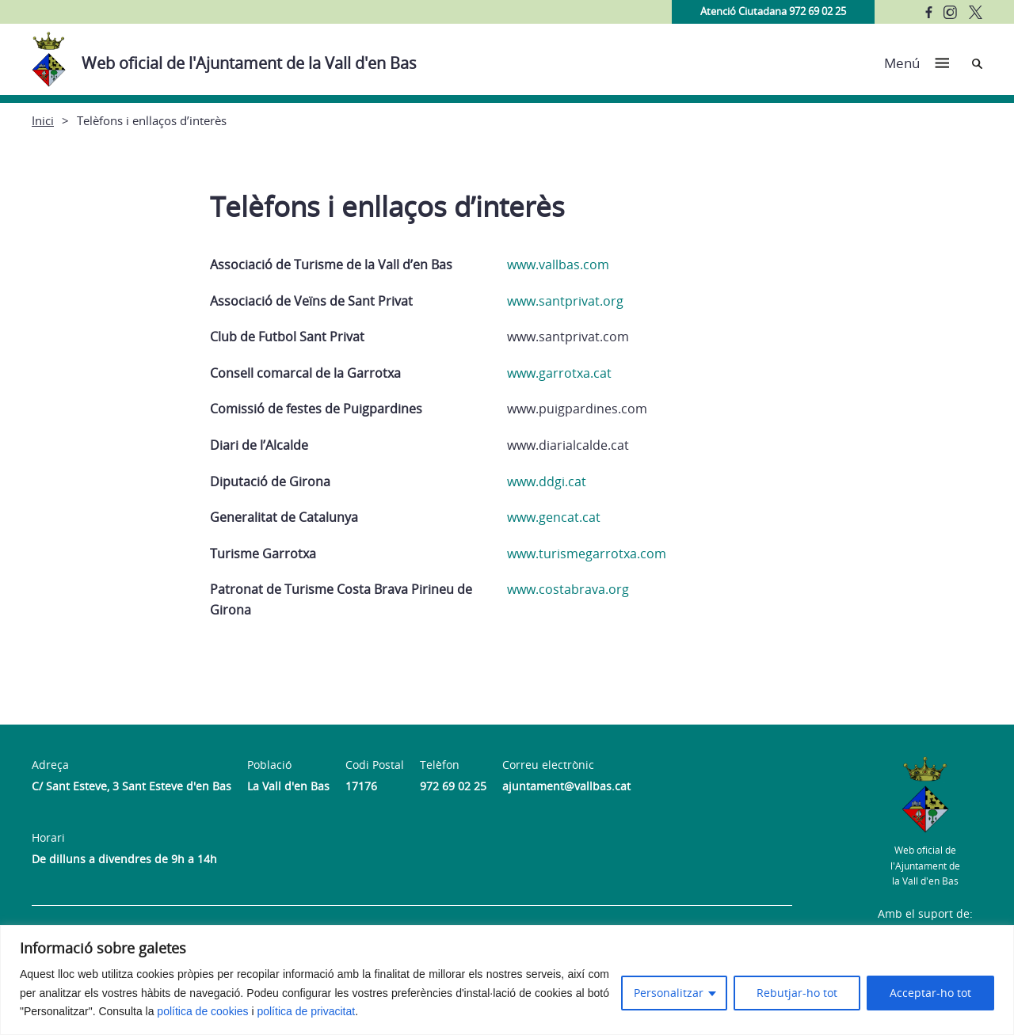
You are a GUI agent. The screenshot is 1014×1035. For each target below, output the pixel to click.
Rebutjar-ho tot (797, 992)
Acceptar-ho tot (930, 992)
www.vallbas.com (558, 264)
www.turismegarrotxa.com (586, 553)
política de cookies (202, 1011)
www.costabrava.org (568, 589)
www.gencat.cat (553, 517)
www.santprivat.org (565, 301)
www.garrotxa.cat (559, 373)
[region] (507, 980)
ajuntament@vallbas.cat (566, 785)
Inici (43, 120)
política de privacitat (306, 1011)
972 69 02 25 (453, 785)
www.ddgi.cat (546, 481)
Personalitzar (668, 992)
